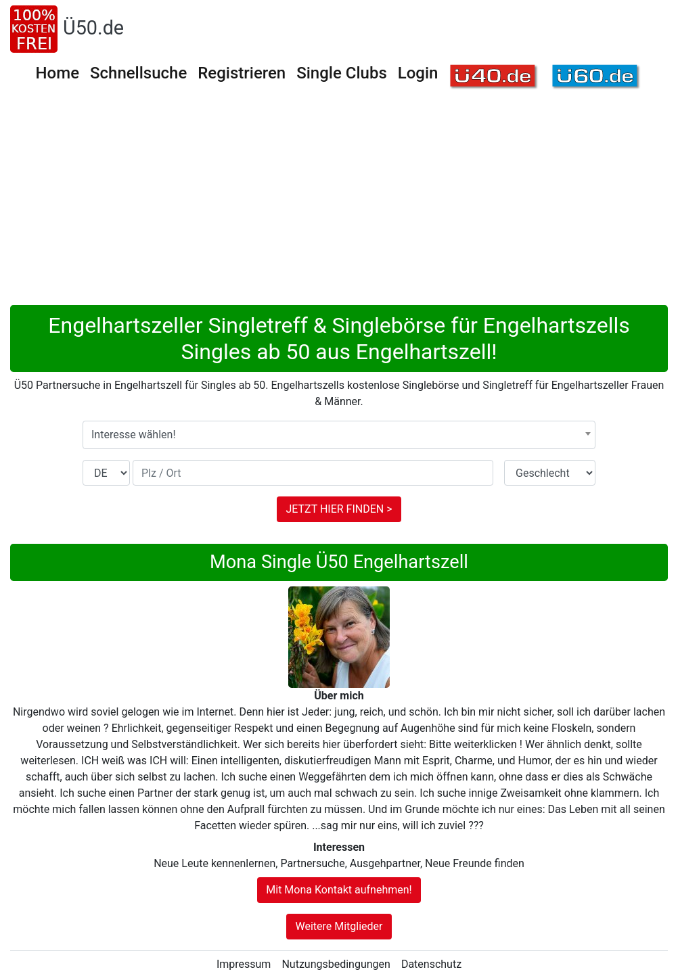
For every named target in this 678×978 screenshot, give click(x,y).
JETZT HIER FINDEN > (339, 509)
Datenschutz (431, 964)
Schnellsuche (138, 73)
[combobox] (339, 435)
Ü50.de (93, 27)
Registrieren (242, 73)
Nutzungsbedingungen (335, 964)
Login (418, 73)
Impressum (244, 964)
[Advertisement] (339, 203)
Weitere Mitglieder (338, 926)
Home (57, 73)
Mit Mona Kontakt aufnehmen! (338, 889)
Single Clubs (341, 73)
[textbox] (339, 434)
